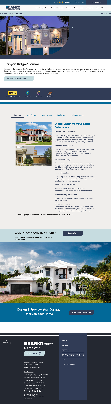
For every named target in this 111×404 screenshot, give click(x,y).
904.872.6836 (40, 386)
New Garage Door (41, 8)
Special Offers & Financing (73, 355)
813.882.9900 (79, 2)
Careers (65, 350)
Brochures (61, 115)
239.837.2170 (38, 388)
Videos (65, 345)
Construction (46, 115)
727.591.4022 (38, 380)
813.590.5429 (44, 375)
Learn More (18, 14)
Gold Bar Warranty (70, 365)
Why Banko (89, 8)
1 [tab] (72, 27)
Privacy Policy (28, 399)
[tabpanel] (34, 39)
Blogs (64, 341)
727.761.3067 (35, 367)
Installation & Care (77, 115)
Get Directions (28, 372)
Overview (18, 115)
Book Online (34, 353)
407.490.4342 (39, 383)
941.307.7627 (41, 377)
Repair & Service (57, 8)
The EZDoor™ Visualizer (81, 312)
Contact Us (100, 8)
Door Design (31, 115)
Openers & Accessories (74, 8)
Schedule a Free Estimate (19, 78)
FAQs (64, 360)
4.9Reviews (62, 2)
